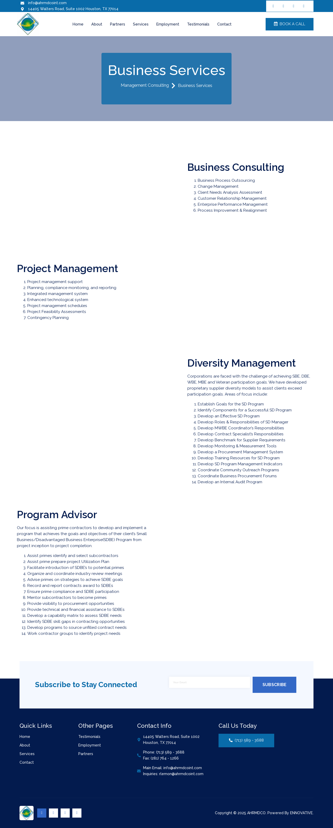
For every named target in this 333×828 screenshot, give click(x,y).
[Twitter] (53, 813)
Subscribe (274, 684)
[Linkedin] (65, 813)
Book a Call (289, 24)
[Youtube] (76, 813)
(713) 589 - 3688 (246, 740)
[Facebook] (41, 813)
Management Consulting (148, 86)
